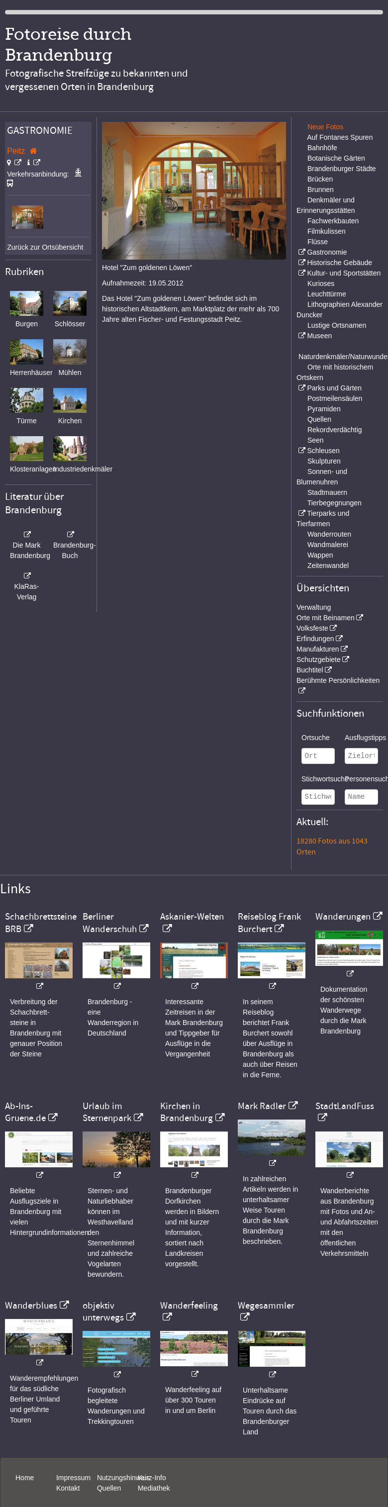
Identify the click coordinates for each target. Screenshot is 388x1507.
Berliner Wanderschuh (110, 923)
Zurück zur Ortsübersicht (45, 247)
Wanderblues (31, 1306)
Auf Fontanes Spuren (340, 137)
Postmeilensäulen (335, 398)
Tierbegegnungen (334, 503)
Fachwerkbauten (333, 221)
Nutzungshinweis (123, 1478)
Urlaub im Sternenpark (107, 1112)
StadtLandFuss (344, 1106)
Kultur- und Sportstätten (344, 273)
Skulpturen (324, 461)
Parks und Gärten (334, 388)
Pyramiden (324, 409)
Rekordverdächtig (334, 430)
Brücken (320, 179)
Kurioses (320, 283)
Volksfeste (312, 628)
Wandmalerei (327, 545)
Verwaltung (313, 607)
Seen (315, 440)
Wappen (320, 555)
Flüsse (317, 242)
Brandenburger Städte (341, 169)
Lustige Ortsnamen (336, 325)
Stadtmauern (327, 492)
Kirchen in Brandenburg (186, 1112)
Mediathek (154, 1488)
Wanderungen (343, 917)
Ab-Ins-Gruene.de (25, 1112)
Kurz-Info (152, 1478)
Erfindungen (315, 639)
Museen (319, 336)
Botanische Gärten (336, 158)
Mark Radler (262, 1106)
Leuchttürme (326, 294)
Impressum (73, 1478)
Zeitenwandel (328, 565)
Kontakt (68, 1488)
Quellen (319, 419)
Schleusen (323, 451)
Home (24, 1478)
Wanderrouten (329, 534)
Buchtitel (309, 670)
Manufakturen (317, 649)
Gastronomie (327, 252)
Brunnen (320, 189)
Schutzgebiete (318, 659)
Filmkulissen (326, 231)
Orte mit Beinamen (325, 618)
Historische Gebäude (339, 263)
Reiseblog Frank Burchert (269, 923)
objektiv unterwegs (103, 1311)
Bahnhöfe (322, 148)
